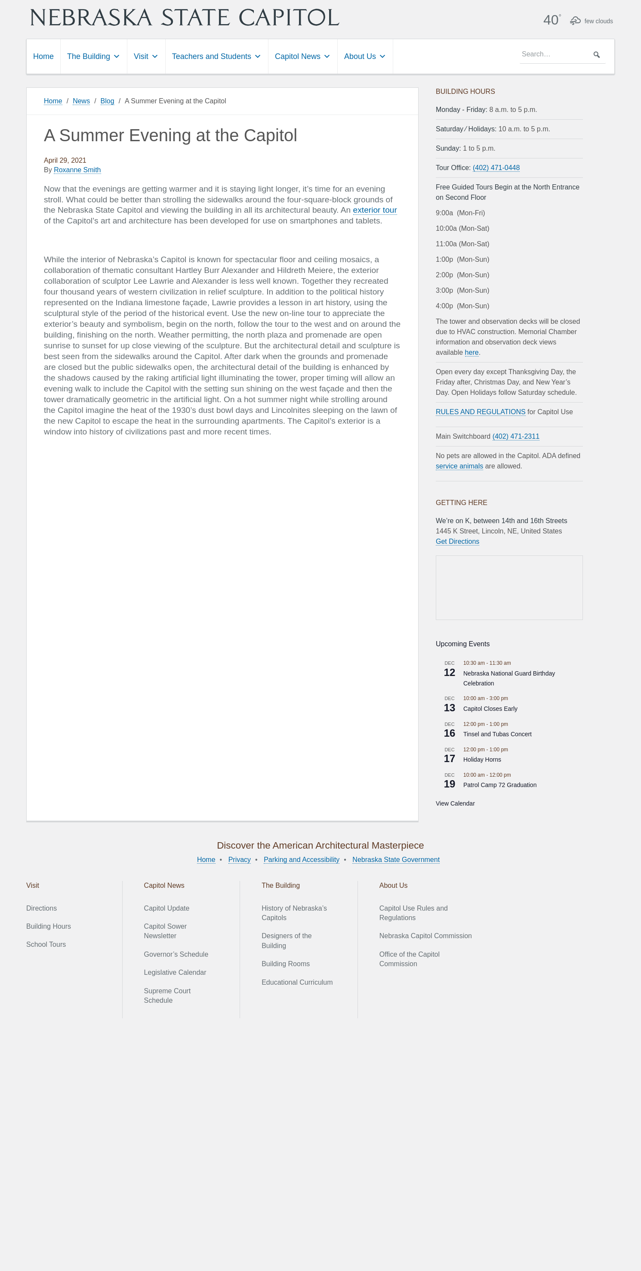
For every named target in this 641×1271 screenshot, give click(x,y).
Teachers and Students (217, 56)
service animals (459, 466)
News (81, 101)
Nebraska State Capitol (185, 17)
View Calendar (455, 803)
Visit (146, 56)
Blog (107, 101)
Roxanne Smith (77, 170)
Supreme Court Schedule (167, 995)
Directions (41, 908)
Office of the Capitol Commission (409, 959)
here (472, 352)
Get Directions (457, 541)
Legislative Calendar (175, 972)
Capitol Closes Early (490, 708)
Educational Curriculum (297, 982)
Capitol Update (167, 908)
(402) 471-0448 (496, 167)
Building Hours (48, 926)
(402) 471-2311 (516, 436)
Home (43, 56)
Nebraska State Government (396, 859)
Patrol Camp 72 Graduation (499, 784)
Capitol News (303, 56)
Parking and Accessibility (301, 859)
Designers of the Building (287, 940)
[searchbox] (563, 55)
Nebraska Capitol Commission (425, 935)
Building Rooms (286, 963)
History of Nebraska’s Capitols (294, 913)
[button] (597, 55)
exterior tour (375, 209)
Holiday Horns (482, 759)
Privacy (239, 859)
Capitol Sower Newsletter (165, 931)
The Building (93, 56)
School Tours (46, 944)
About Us (365, 56)
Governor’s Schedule (176, 954)
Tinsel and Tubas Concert (497, 734)
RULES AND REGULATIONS (481, 411)
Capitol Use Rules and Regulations (413, 913)
